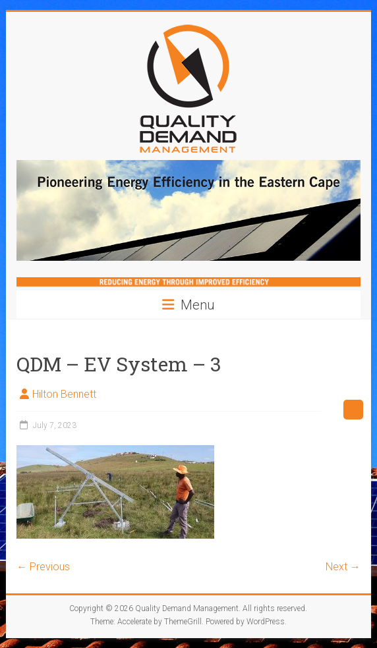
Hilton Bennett (64, 394)
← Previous (43, 566)
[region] (188, 210)
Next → (343, 566)
